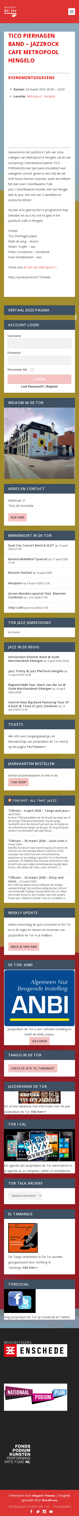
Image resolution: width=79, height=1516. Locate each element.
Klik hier (17, 517)
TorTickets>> (36, 747)
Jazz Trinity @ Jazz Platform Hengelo (35, 671)
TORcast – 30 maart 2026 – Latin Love (36, 841)
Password (14, 352)
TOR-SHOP (18, 782)
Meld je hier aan (24, 947)
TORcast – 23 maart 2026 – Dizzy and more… (35, 879)
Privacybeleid (62, 1506)
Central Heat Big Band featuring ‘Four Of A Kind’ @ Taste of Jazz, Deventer (38, 704)
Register (52, 386)
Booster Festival (20, 573)
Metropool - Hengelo (41, 96)
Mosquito (15, 583)
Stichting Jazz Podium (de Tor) (29, 1506)
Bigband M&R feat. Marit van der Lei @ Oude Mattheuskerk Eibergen (37, 687)
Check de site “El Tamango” (33, 1068)
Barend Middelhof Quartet (28, 559)
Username (14, 336)
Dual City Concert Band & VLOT (31, 545)
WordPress (49, 1500)
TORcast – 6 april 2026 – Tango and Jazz (38, 811)
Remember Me (17, 369)
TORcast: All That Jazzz (34, 800)
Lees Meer (39, 1041)
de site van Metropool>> (40, 267)
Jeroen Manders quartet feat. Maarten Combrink (37, 595)
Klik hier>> (38, 1112)
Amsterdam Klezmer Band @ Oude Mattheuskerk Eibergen (33, 659)
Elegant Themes (43, 1495)
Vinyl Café (15, 608)
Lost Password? (32, 386)
